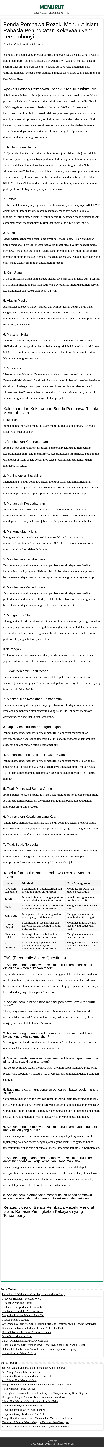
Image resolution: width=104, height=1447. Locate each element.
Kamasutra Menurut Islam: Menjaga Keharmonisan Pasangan (35, 1422)
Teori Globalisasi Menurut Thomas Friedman (26, 1332)
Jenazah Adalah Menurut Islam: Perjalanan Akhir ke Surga (33, 1294)
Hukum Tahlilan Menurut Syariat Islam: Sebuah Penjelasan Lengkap (39, 1349)
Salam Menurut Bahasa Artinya (19, 1353)
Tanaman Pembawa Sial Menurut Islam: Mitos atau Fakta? (33, 1328)
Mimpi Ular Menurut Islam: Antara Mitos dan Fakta (30, 1401)
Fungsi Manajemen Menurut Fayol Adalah (25, 1340)
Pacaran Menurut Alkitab (15, 1319)
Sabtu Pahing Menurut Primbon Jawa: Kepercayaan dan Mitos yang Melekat (43, 1344)
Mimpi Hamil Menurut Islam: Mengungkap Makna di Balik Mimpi (38, 1418)
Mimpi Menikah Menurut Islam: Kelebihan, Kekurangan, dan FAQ (38, 1384)
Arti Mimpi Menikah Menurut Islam (21, 1371)
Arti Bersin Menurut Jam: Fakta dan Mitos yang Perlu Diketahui (37, 1426)
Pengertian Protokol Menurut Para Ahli (23, 1315)
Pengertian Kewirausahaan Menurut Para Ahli (27, 1376)
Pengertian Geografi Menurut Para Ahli (23, 1413)
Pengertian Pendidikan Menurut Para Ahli (24, 1409)
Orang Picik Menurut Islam (17, 1336)
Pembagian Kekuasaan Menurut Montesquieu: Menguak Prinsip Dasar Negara (44, 1392)
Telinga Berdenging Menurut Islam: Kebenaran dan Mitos (33, 1397)
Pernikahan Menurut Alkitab (17, 1302)
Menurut (52, 1440)
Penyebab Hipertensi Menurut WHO (21, 1298)
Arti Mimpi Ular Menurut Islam (19, 1380)
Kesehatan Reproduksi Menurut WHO (22, 1311)
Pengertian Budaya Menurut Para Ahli (22, 1405)
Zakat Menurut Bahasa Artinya (18, 1388)
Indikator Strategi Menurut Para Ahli (22, 1306)
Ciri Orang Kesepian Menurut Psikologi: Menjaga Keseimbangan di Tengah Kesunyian (49, 1323)
